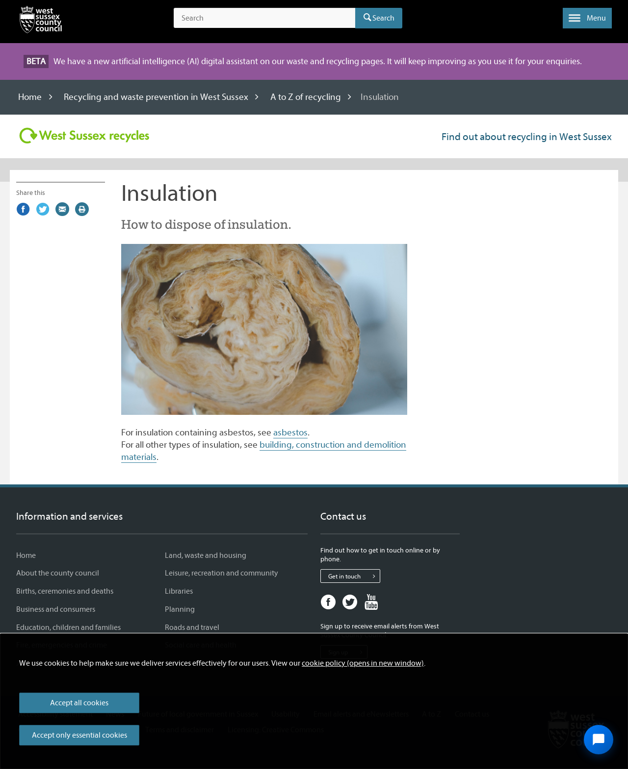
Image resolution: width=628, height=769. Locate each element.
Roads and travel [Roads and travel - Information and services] (192, 627)
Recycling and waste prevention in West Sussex (156, 97)
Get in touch (354, 576)
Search (383, 18)
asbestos (290, 432)
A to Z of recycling (305, 97)
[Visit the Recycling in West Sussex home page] (84, 135)
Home (30, 97)
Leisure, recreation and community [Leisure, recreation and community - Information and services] (221, 573)
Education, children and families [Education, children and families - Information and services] (68, 627)
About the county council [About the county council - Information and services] (57, 573)
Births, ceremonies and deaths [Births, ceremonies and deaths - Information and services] (64, 591)
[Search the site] (264, 18)
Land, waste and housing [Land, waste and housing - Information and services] (205, 555)
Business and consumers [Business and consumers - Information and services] (55, 609)
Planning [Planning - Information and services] (180, 609)
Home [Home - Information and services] (26, 555)
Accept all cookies (79, 702)
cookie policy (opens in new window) (363, 663)
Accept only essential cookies (79, 735)
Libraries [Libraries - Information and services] (179, 591)
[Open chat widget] (598, 739)
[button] (587, 18)
